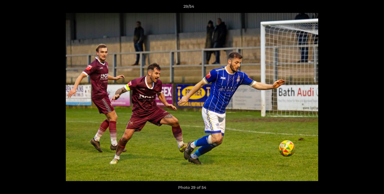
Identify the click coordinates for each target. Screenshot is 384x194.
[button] (361, 7)
